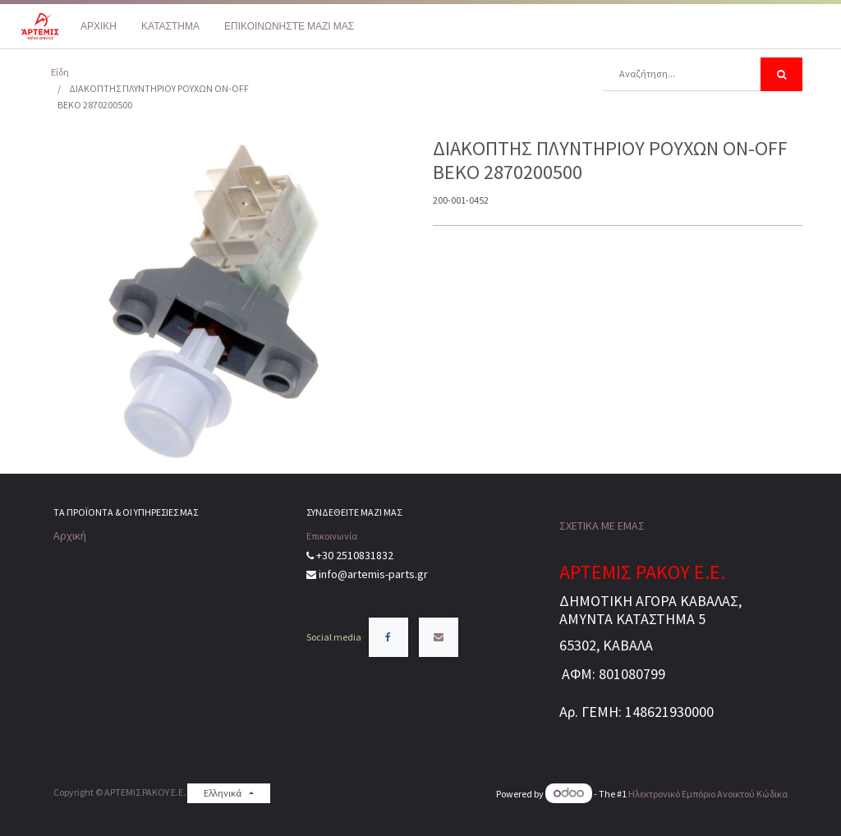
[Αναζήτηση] (781, 74)
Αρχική (69, 535)
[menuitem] (98, 26)
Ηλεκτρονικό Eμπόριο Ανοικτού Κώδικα (708, 794)
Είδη (60, 72)
